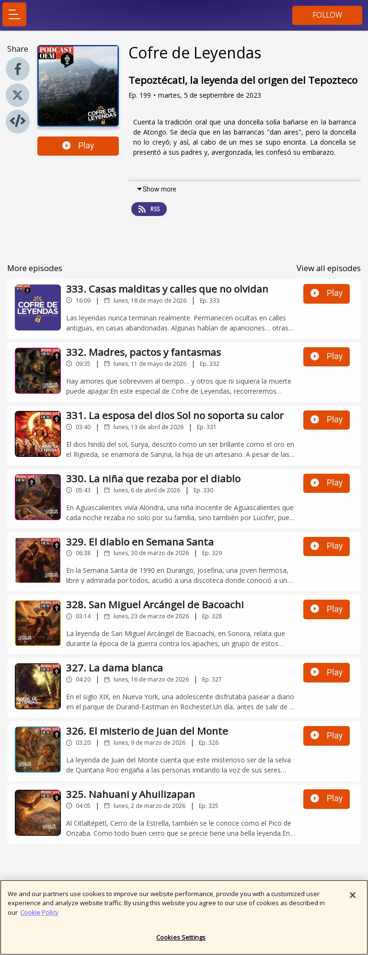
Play (78, 145)
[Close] (352, 898)
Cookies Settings (181, 941)
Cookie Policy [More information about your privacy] (39, 915)
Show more (156, 189)
